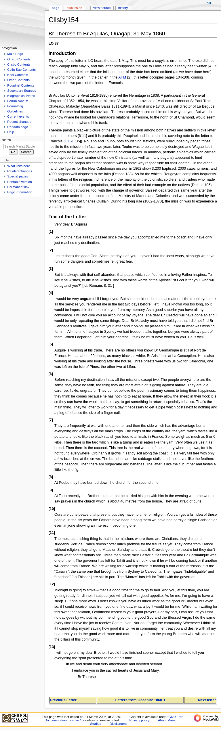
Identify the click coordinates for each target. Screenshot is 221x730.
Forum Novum (17, 101)
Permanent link (18, 187)
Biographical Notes (21, 96)
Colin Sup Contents (21, 69)
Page (55, 7)
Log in (210, 2)
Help (10, 132)
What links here (18, 166)
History (123, 7)
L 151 (69, 141)
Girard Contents (19, 59)
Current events (18, 116)
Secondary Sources (21, 90)
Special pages (17, 176)
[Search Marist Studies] (21, 146)
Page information (19, 192)
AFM (122, 77)
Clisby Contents (18, 64)
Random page (17, 127)
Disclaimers (118, 723)
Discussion (74, 7)
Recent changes (19, 121)
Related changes (19, 171)
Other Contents (18, 80)
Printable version (19, 182)
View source (101, 7)
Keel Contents (17, 75)
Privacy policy (139, 720)
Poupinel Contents (20, 85)
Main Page (15, 54)
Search (6, 140)
